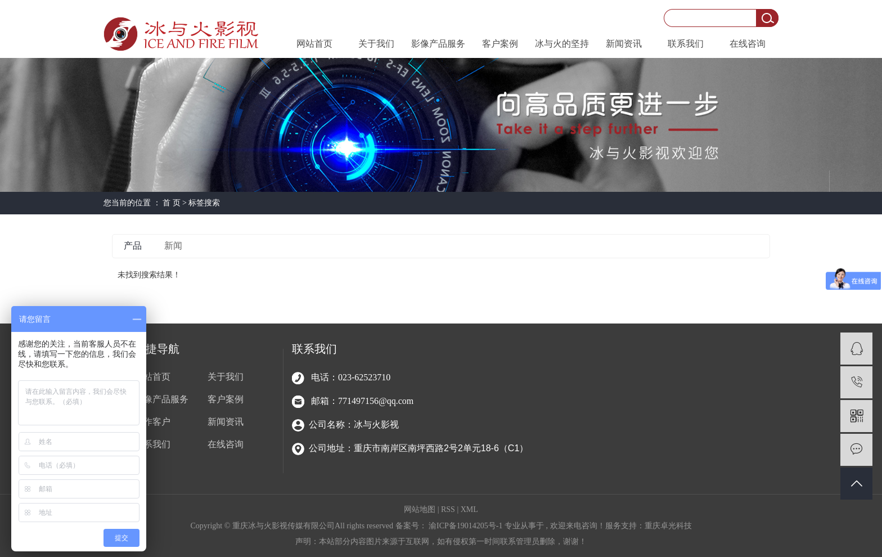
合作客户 (152, 421)
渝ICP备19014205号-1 (465, 526)
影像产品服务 (438, 43)
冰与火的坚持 (562, 43)
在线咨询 (748, 43)
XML (469, 509)
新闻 (173, 245)
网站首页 (314, 43)
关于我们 (376, 43)
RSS (448, 509)
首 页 (172, 203)
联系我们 (686, 43)
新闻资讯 (624, 43)
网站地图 (421, 509)
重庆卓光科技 (668, 526)
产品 (133, 245)
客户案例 (500, 43)
